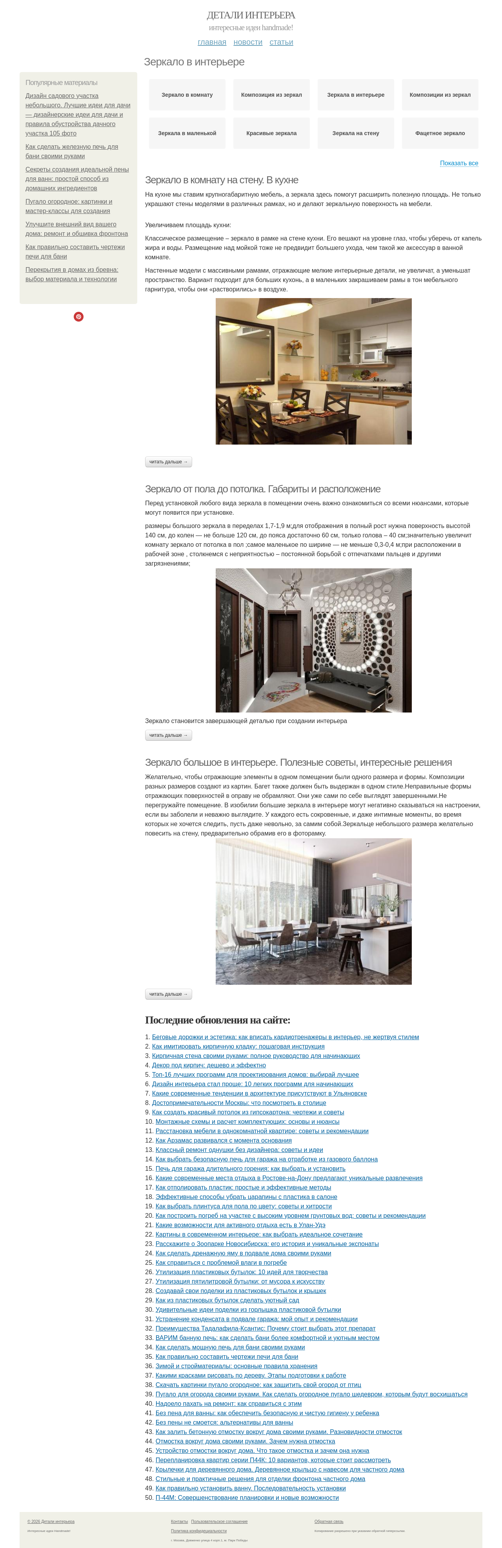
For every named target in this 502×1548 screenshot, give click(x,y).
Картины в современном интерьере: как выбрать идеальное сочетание (259, 1234)
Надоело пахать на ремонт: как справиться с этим (229, 1403)
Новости (247, 42)
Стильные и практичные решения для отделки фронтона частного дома (261, 1479)
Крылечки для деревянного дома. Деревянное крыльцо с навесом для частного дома (280, 1469)
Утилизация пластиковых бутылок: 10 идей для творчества (242, 1272)
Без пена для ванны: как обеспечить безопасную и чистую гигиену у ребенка (267, 1413)
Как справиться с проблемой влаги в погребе (221, 1262)
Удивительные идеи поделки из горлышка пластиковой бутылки (248, 1309)
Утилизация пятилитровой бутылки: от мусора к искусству (240, 1281)
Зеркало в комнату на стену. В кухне (221, 180)
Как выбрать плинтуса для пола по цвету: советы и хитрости (244, 1206)
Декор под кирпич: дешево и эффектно (209, 1065)
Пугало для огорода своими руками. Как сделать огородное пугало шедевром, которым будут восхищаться (312, 1394)
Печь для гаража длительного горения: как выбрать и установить (251, 1168)
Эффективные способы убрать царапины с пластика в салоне (247, 1197)
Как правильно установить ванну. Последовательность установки (251, 1488)
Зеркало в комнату (187, 95)
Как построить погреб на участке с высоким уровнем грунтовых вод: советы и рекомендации (291, 1215)
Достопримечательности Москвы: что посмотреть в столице (239, 1103)
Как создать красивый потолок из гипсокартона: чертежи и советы (248, 1112)
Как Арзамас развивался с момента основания (224, 1140)
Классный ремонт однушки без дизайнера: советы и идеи (239, 1150)
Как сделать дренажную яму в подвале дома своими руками (243, 1253)
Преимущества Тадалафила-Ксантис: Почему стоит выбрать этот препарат (266, 1328)
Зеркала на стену (356, 133)
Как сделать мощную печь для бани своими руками (230, 1347)
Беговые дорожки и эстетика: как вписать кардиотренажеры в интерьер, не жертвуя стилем (285, 1037)
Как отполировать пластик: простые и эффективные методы (243, 1187)
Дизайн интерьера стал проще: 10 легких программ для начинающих (252, 1084)
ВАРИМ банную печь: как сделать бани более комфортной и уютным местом (268, 1338)
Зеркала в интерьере (356, 95)
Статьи (281, 42)
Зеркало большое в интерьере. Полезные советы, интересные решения (298, 762)
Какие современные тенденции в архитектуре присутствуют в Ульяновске (259, 1093)
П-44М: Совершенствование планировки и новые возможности (247, 1497)
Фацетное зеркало (440, 133)
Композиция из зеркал (271, 95)
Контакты (179, 1521)
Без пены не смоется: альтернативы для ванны (224, 1422)
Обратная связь (329, 1521)
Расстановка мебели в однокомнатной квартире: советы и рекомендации (262, 1131)
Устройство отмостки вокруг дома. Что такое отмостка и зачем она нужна (262, 1450)
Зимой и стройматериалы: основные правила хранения (237, 1366)
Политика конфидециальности (199, 1531)
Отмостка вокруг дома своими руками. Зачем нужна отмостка (245, 1441)
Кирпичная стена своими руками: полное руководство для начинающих (256, 1055)
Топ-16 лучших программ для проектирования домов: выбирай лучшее (255, 1074)
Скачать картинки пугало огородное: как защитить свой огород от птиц (258, 1385)
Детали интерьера (251, 15)
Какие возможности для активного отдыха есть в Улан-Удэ (241, 1225)
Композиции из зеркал (440, 95)
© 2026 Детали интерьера (51, 1521)
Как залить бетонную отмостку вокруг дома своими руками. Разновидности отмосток (279, 1432)
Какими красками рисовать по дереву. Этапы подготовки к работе (251, 1375)
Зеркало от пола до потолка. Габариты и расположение (262, 489)
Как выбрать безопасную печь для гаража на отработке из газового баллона (267, 1159)
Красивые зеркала (271, 133)
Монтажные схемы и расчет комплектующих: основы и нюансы (248, 1121)
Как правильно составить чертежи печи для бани (227, 1356)
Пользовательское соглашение (219, 1521)
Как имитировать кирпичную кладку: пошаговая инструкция (238, 1046)
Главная (212, 42)
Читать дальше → (168, 462)
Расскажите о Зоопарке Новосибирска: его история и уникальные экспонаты (267, 1244)
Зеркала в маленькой (187, 133)
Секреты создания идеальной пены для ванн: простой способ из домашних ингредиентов (77, 179)
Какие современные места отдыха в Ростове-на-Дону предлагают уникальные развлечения (289, 1178)
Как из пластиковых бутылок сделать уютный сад (227, 1300)
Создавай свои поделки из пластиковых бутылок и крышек (241, 1291)
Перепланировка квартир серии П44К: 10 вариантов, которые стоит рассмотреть (273, 1460)
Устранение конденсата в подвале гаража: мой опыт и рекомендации (257, 1319)
